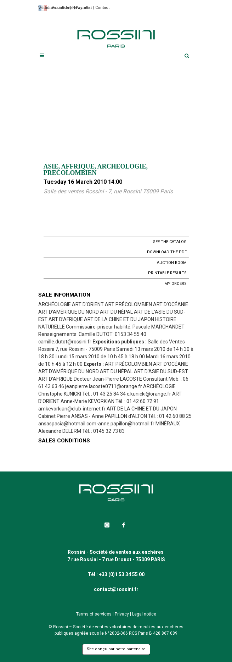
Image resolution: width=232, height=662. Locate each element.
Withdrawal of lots (55, 7)
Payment (84, 7)
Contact (102, 7)
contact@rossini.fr (116, 589)
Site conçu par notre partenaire (116, 649)
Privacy (122, 614)
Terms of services (94, 614)
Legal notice (144, 614)
